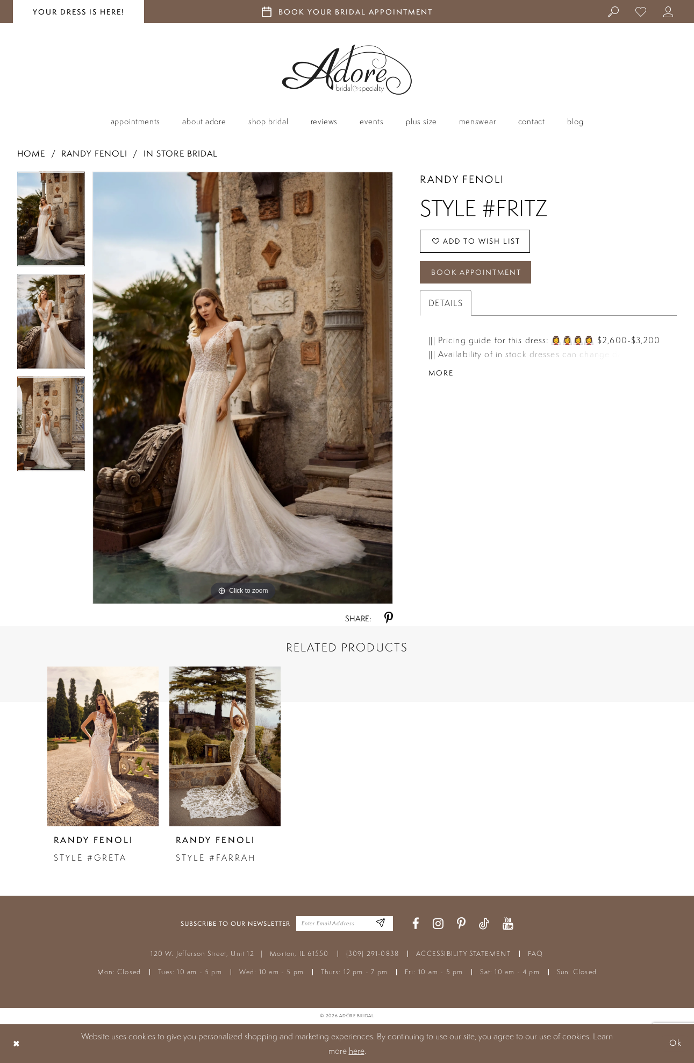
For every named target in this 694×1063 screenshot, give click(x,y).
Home (31, 153)
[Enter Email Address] (380, 924)
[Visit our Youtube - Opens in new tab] (508, 924)
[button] (668, 11)
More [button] (441, 374)
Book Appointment (477, 273)
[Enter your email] (344, 923)
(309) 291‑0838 (372, 953)
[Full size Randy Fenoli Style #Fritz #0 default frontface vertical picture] (243, 388)
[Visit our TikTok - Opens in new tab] (484, 924)
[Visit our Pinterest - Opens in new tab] (461, 924)
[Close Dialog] (16, 1043)
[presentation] (103, 746)
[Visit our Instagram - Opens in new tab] (438, 924)
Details (445, 304)
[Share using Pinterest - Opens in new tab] (388, 618)
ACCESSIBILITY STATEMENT (463, 953)
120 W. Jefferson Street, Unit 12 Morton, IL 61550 (239, 953)
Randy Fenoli (94, 153)
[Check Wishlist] (641, 11)
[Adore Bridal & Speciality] (347, 70)
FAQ (535, 953)
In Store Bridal (181, 153)
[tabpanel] (51, 223)
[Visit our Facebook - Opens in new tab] (415, 924)
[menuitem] (613, 11)
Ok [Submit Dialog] (675, 1043)
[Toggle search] (613, 11)
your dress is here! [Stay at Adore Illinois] (78, 12)
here (356, 1050)
